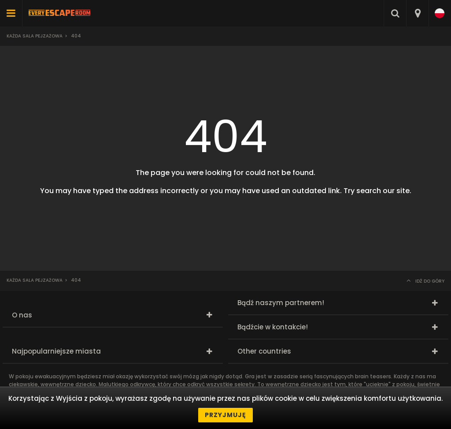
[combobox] (417, 13)
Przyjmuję (225, 414)
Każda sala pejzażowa (35, 36)
